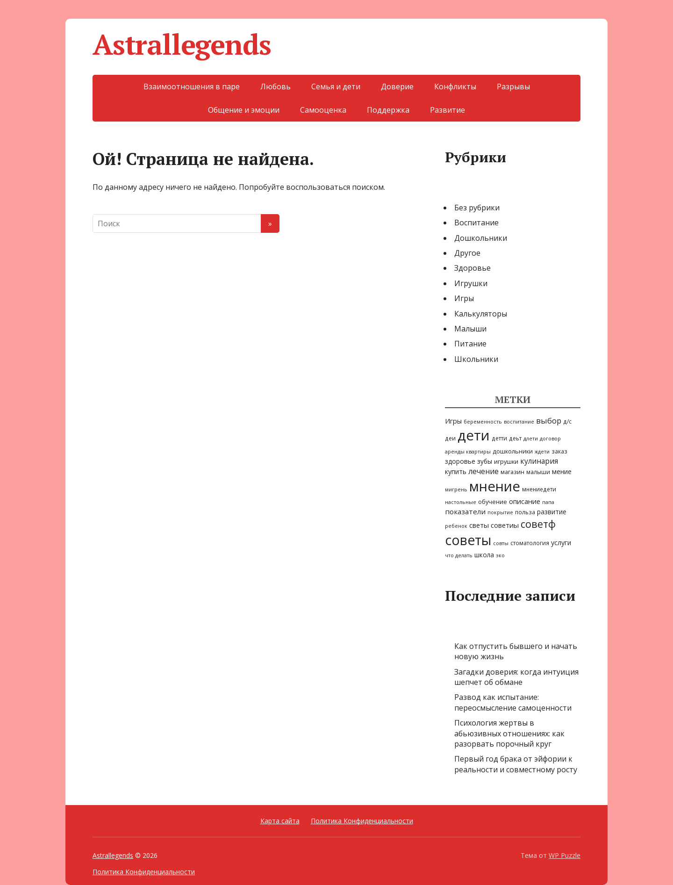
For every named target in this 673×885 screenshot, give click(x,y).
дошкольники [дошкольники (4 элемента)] (513, 451)
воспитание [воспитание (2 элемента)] (519, 421)
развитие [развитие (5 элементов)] (551, 511)
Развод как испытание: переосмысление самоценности (513, 702)
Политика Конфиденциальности (362, 820)
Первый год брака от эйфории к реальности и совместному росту (515, 764)
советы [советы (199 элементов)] (468, 540)
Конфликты (455, 86)
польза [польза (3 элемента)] (525, 512)
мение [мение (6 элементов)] (562, 471)
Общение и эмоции (243, 110)
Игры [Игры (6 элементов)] (453, 421)
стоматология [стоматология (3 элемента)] (529, 543)
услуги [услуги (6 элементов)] (561, 542)
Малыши (470, 329)
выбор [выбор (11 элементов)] (548, 420)
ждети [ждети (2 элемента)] (542, 451)
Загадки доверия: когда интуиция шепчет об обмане (516, 677)
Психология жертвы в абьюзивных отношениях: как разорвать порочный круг (509, 733)
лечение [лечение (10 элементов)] (483, 471)
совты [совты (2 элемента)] (500, 543)
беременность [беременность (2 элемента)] (483, 421)
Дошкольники (480, 238)
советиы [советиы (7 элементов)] (505, 525)
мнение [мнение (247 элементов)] (494, 486)
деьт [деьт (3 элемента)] (515, 438)
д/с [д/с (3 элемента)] (567, 421)
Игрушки (470, 283)
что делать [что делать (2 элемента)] (459, 555)
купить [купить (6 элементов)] (455, 471)
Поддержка (388, 110)
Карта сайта (280, 820)
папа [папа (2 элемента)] (548, 502)
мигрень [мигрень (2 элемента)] (456, 489)
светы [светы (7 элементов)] (479, 525)
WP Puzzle (564, 855)
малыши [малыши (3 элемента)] (538, 471)
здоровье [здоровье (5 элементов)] (460, 461)
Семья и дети (335, 86)
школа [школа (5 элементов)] (484, 554)
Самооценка (323, 110)
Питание (470, 343)
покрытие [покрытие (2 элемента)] (500, 512)
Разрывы (513, 86)
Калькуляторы (480, 314)
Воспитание (476, 222)
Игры (464, 298)
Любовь (275, 86)
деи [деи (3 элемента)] (450, 438)
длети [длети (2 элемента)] (530, 438)
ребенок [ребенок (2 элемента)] (456, 526)
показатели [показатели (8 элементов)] (465, 511)
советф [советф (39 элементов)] (538, 524)
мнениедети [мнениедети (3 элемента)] (539, 489)
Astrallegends (182, 44)
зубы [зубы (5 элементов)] (484, 461)
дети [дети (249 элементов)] (474, 435)
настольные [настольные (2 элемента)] (460, 502)
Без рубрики (477, 207)
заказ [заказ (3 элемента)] (559, 451)
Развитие (447, 110)
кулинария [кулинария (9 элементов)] (539, 461)
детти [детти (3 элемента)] (499, 438)
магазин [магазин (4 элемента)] (512, 472)
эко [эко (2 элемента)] (500, 555)
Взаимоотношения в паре (191, 86)
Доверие (397, 86)
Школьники (476, 359)
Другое (467, 253)
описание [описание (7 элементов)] (524, 501)
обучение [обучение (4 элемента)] (492, 501)
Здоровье (472, 268)
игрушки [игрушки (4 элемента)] (506, 461)
